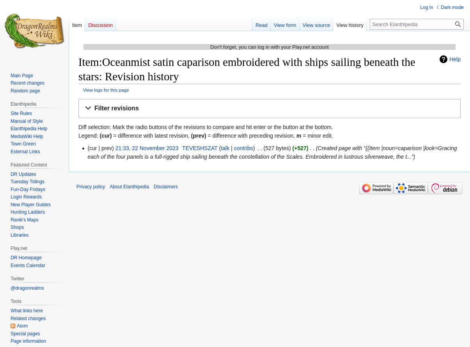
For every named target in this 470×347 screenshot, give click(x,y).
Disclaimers (166, 186)
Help (455, 59)
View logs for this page (106, 89)
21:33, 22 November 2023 (147, 148)
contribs (243, 148)
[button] (269, 108)
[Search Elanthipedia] (417, 24)
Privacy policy (90, 186)
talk (225, 148)
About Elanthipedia (129, 186)
